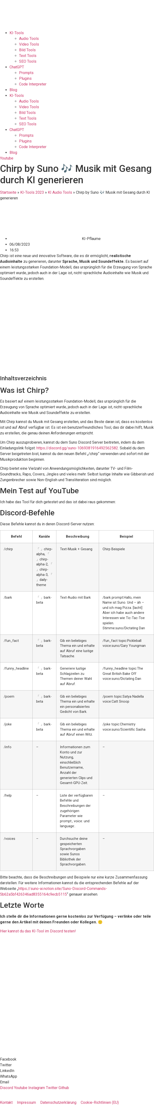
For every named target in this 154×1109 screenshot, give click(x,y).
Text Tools (27, 55)
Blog (13, 90)
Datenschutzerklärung (58, 1102)
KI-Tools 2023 (32, 192)
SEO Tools (27, 61)
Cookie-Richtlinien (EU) (100, 1102)
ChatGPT (17, 67)
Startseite (8, 192)
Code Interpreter (32, 84)
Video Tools (29, 44)
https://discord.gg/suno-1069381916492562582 (77, 448)
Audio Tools (29, 38)
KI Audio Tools (60, 192)
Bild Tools (27, 50)
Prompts (26, 72)
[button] (77, 1059)
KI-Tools (17, 33)
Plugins (25, 78)
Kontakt (6, 1102)
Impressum (26, 1102)
